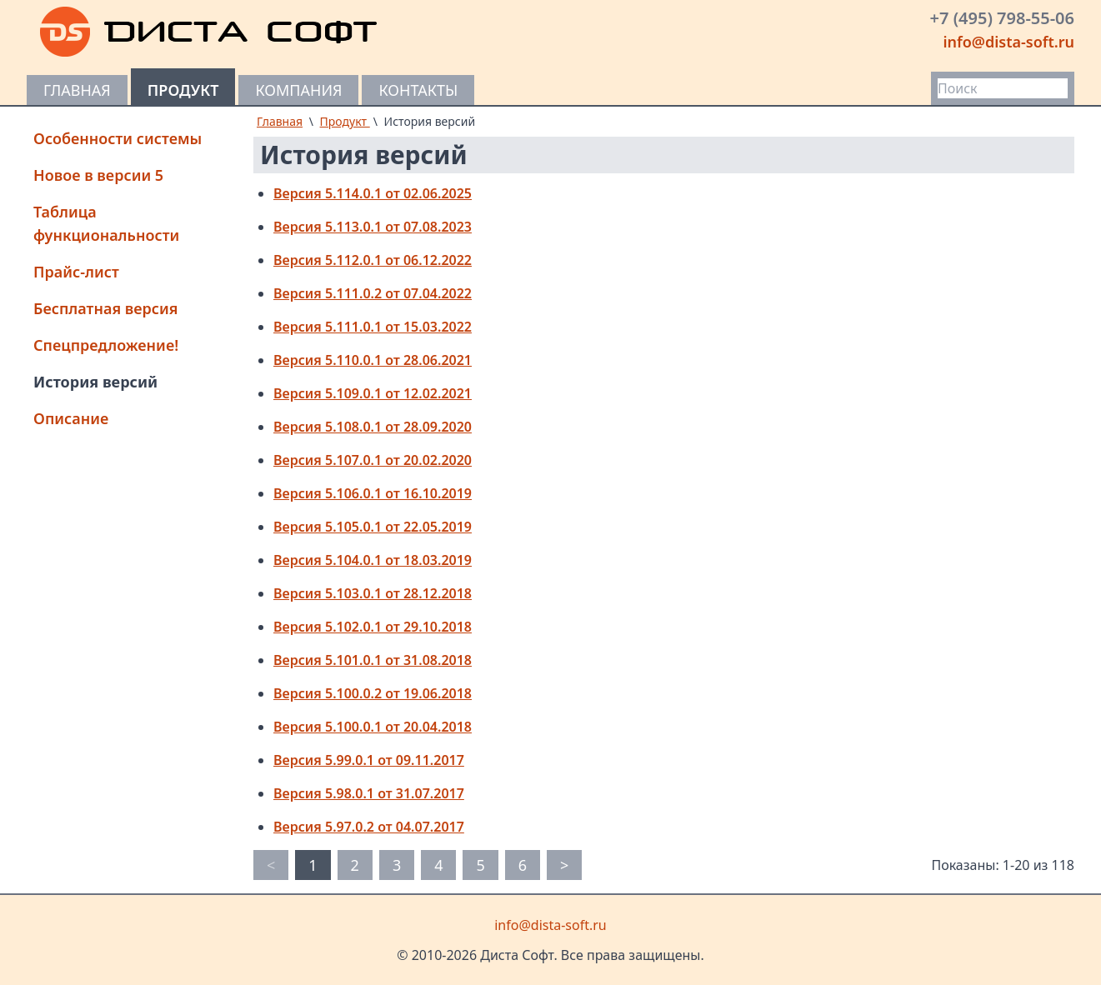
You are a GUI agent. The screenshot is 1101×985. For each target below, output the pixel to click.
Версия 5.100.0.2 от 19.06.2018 (372, 693)
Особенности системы (117, 138)
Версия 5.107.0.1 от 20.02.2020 (372, 460)
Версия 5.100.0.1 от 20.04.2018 (372, 727)
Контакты (418, 90)
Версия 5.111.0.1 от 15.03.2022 (372, 327)
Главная (77, 90)
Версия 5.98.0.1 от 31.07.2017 (368, 793)
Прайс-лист (76, 272)
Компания (298, 90)
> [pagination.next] (564, 865)
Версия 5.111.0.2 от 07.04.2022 (372, 293)
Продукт (183, 90)
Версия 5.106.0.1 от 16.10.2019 (372, 493)
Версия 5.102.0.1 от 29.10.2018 (372, 627)
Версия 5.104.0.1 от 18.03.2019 (372, 560)
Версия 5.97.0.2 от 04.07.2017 (368, 827)
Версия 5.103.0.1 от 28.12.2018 (372, 593)
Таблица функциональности (106, 223)
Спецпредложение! (105, 345)
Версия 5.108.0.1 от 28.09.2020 (372, 427)
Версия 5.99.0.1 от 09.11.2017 (368, 760)
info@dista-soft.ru (1008, 42)
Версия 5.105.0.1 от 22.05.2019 (372, 527)
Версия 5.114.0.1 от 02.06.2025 (372, 193)
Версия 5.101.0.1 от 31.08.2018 (372, 660)
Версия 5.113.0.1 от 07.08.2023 (372, 227)
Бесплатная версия (105, 308)
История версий (95, 382)
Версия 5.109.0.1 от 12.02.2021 (372, 393)
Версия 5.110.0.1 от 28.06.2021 (372, 360)
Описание (70, 418)
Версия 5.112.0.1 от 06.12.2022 (372, 260)
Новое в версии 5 (98, 175)
